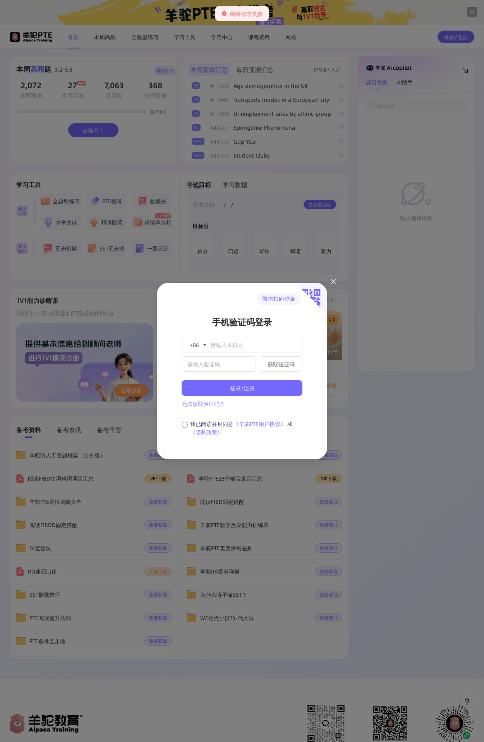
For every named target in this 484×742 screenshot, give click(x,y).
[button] (197, 344)
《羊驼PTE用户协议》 (259, 423)
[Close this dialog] (333, 283)
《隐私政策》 (206, 432)
